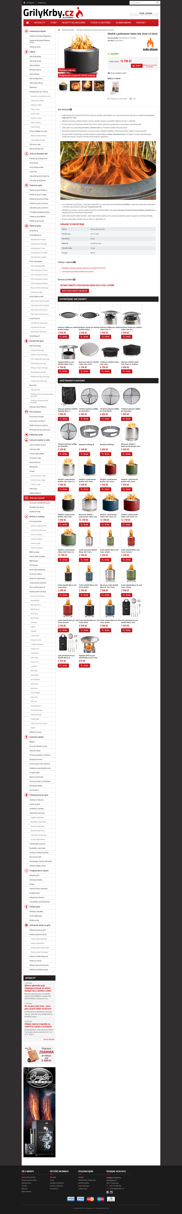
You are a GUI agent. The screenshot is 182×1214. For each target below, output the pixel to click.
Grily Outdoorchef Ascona (39, 314)
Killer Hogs (34, 657)
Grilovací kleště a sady (38, 746)
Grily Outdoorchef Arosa (39, 310)
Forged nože (34, 773)
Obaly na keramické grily (39, 965)
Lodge (32, 471)
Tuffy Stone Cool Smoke (39, 723)
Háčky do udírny (36, 105)
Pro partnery (54, 1189)
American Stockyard (38, 596)
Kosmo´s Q (34, 662)
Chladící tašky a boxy (38, 866)
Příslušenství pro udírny (39, 92)
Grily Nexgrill (35, 336)
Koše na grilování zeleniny (40, 764)
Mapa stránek (26, 1191)
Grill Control (34, 790)
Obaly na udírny (35, 961)
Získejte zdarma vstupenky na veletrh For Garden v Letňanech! (38, 1025)
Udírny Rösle (34, 74)
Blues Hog (34, 614)
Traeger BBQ (35, 719)
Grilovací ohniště (37, 498)
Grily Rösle (34, 163)
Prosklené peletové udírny (40, 212)
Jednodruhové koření (38, 583)
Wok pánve (34, 467)
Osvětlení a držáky (37, 809)
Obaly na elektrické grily (39, 956)
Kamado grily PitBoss (38, 407)
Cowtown (34, 622)
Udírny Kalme (35, 65)
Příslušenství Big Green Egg (40, 376)
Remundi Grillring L (107, 444)
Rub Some (34, 688)
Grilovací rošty (35, 458)
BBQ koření (34, 561)
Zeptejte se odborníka (119, 99)
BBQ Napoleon (36, 605)
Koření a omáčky (37, 516)
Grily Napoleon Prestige (39, 244)
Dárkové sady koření (37, 578)
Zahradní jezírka (83, 1183)
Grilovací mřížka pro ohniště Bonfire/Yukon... (68, 328)
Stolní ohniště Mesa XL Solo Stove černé (89, 621)
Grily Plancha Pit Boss (38, 327)
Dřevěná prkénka (36, 786)
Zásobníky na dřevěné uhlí (40, 902)
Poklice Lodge (36, 484)
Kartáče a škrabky (36, 911)
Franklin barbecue (37, 644)
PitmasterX (34, 684)
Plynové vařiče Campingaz (39, 288)
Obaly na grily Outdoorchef (40, 948)
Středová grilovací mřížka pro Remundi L (130, 410)
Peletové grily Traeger (38, 195)
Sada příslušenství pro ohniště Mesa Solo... (129, 621)
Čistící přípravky (36, 916)
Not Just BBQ (35, 679)
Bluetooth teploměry (38, 831)
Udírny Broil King (36, 83)
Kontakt (141, 22)
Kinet (107, 1208)
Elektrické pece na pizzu (39, 425)
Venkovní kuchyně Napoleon (40, 36)
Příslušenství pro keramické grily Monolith (42, 395)
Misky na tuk (34, 920)
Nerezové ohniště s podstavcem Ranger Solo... (131, 445)
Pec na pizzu (35, 412)
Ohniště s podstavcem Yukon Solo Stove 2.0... (108, 515)
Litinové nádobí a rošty (40, 440)
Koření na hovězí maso (38, 530)
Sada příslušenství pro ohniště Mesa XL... (66, 656)
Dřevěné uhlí (34, 875)
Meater (32, 742)
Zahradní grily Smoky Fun (39, 176)
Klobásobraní (123, 22)
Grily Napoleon (35, 235)
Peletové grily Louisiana (39, 203)
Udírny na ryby (35, 144)
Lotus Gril (33, 172)
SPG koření (34, 565)
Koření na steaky (36, 535)
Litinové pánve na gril (38, 445)
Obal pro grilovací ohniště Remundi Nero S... (67, 410)
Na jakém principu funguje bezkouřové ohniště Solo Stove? (84, 268)
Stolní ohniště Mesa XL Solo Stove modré (110, 621)
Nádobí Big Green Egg (38, 363)
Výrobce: (111, 41)
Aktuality (30, 978)
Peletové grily (36, 185)
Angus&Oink (35, 600)
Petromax (33, 489)
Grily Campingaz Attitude (39, 283)
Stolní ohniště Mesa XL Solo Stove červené (68, 621)
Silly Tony (34, 701)
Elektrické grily (36, 434)
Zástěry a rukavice (37, 800)
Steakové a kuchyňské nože (40, 768)
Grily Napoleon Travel (38, 248)
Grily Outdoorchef (36, 167)
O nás (54, 22)
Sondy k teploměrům (38, 839)
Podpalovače (35, 893)
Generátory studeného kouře (40, 96)
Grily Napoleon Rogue (38, 239)
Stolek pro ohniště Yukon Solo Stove (109, 363)
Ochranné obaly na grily (40, 925)
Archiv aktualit (49, 1039)
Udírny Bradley (35, 57)
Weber (33, 728)
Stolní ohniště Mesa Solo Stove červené (130, 551)
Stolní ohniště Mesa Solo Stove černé (67, 586)
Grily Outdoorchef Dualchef (40, 305)
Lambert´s (34, 666)
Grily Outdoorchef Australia (40, 301)
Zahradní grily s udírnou (39, 208)
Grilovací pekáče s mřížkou (40, 755)
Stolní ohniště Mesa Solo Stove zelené (109, 551)
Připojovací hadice (37, 897)
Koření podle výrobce (38, 592)
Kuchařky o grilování (37, 848)
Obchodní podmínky (29, 1177)
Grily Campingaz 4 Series (39, 270)
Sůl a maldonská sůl (37, 587)
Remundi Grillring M (86, 444)
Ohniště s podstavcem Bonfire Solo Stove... (87, 480)
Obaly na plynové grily (38, 934)
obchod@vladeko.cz (117, 1188)
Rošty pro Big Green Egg (39, 368)
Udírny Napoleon (36, 79)
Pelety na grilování (37, 221)
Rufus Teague (35, 693)
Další (103, 86)
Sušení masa (35, 114)
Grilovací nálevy (36, 574)
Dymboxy (33, 87)
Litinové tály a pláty (37, 454)
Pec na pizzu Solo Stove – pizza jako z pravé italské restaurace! (38, 1007)
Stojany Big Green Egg (38, 372)
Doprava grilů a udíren (29, 1180)
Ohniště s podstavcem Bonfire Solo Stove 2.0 (66, 480)
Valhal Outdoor (35, 493)
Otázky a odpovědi (101, 22)
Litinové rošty (35, 449)
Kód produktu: (113, 38)
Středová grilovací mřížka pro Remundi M (109, 410)
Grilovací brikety (36, 880)
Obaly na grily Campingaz (39, 952)
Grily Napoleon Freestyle (39, 253)
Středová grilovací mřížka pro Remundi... (67, 445)
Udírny (32, 52)
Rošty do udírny (36, 118)
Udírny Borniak (35, 61)
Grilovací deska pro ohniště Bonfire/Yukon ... (89, 328)
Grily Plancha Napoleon (38, 332)
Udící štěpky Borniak (38, 140)
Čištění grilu (35, 906)
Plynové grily (35, 226)
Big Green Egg (35, 346)
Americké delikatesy (37, 570)
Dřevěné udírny (35, 70)
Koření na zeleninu (37, 548)
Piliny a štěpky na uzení (38, 131)
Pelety (32, 884)
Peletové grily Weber (38, 217)
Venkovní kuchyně (38, 31)
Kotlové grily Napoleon (38, 158)
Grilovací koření (36, 521)
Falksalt (33, 631)
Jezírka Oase (82, 1189)
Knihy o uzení (35, 109)
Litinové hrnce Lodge (38, 480)
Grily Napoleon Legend (38, 257)
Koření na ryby (35, 543)
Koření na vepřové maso (39, 526)
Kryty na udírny (36, 122)
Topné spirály (35, 127)
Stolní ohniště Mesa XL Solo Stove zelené (131, 586)
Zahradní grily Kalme (38, 180)
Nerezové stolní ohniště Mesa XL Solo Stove (109, 586)
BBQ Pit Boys (35, 609)
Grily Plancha (35, 318)
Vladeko (81, 1177)
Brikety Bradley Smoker (38, 136)
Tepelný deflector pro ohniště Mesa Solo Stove (88, 656)
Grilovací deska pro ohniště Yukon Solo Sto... (131, 328)
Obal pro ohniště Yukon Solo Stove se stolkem (130, 363)
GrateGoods (35, 649)
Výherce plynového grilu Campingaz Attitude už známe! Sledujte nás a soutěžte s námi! (38, 988)
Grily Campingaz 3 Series (39, 275)
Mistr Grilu (34, 671)
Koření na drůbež (36, 539)
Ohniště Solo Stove (37, 507)
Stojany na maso (36, 759)
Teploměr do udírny (37, 100)
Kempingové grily (37, 292)
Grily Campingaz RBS (38, 266)
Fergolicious (35, 635)
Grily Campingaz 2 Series (39, 279)
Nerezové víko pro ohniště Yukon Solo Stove (89, 363)
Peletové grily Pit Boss (38, 190)
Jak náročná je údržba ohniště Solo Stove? (78, 272)
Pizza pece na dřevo (37, 421)
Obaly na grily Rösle (37, 943)
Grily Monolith (35, 390)
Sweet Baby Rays (36, 710)
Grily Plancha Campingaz (39, 323)
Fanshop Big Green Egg (39, 381)
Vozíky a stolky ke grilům (39, 853)
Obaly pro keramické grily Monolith (39, 401)
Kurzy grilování (35, 857)
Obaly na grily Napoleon (39, 939)
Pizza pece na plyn (37, 417)
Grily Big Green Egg (37, 350)
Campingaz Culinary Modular (41, 861)
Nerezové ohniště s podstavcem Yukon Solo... (88, 515)
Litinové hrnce (35, 462)
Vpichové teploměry (37, 826)
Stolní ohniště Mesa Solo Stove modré (88, 586)
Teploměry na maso (37, 813)
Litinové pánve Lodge (38, 476)
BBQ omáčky (34, 552)
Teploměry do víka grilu (38, 835)
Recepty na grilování (73, 22)
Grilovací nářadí (36, 737)
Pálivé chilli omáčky (37, 556)
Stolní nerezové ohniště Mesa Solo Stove (88, 551)
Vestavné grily (35, 47)
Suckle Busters (36, 706)
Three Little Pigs (36, 715)
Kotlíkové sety (35, 512)
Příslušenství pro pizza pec (40, 430)
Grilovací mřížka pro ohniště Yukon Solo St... (110, 328)
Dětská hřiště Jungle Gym (87, 1180)
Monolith (33, 385)
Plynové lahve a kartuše (39, 889)
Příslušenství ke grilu (39, 795)
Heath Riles (34, 653)
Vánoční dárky (35, 751)
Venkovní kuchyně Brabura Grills (40, 41)
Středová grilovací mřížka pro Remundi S (88, 410)
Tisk (134, 99)
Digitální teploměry (37, 817)
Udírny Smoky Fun (36, 149)
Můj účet (24, 1189)
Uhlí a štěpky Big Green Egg (40, 359)
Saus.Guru (34, 697)
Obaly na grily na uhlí (38, 930)
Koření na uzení (35, 732)
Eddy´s (33, 627)
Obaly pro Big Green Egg (39, 355)
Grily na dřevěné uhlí (39, 153)
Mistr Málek (35, 675)
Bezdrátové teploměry (38, 822)
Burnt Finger (35, 618)
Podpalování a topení (39, 870)
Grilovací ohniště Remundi (40, 503)
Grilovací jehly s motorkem (40, 781)
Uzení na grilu (35, 804)
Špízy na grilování (36, 777)
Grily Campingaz (36, 261)
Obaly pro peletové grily (39, 970)
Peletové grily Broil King (39, 199)
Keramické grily (36, 341)
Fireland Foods (36, 640)
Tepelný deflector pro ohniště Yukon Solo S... (66, 363)
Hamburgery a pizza (37, 844)
